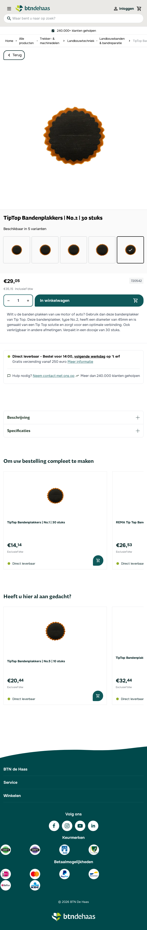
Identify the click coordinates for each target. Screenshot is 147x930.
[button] (73, 136)
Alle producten (26, 41)
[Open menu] (10, 8)
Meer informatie (80, 361)
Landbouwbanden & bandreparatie (112, 41)
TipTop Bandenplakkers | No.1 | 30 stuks (36, 522)
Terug (14, 55)
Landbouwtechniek (80, 41)
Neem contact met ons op (53, 375)
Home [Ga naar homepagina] (9, 41)
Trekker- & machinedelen (49, 41)
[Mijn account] (123, 8)
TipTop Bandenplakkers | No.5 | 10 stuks (36, 661)
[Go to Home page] (33, 8)
